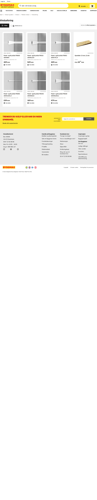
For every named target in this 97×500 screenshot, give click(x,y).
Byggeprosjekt (82, 138)
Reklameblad (46, 149)
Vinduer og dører (9, 14)
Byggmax (16, 171)
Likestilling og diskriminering (82, 157)
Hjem (1, 14)
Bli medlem (45, 154)
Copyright (66, 167)
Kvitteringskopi (64, 149)
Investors (81, 151)
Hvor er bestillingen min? (67, 138)
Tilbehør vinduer (25, 14)
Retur (61, 144)
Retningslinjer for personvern (87, 167)
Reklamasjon (64, 141)
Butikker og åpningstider (49, 136)
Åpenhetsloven (82, 154)
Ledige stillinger (83, 146)
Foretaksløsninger (47, 141)
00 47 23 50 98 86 (65, 156)
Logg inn (3, 1)
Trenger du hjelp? (65, 136)
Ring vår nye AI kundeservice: (65, 153)
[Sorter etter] (88, 25)
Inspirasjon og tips (83, 136)
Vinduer (17, 14)
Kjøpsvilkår (63, 146)
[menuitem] (1, 10)
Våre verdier (82, 149)
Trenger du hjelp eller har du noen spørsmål (22, 118)
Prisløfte (44, 146)
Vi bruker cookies (74, 167)
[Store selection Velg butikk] (83, 6)
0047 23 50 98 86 (8, 142)
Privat (8, 1)
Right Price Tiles (28, 171)
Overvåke (88, 118)
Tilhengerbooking (47, 144)
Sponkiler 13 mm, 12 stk (82, 55)
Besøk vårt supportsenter (10, 123)
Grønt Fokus (21, 171)
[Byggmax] (7, 6)
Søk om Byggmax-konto (49, 138)
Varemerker (45, 152)
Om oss (80, 143)
